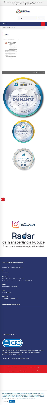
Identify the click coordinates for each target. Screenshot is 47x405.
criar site (12, 355)
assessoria (41, 355)
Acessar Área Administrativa (23, 376)
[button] (37, 77)
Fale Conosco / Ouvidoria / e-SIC (10, 303)
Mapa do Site (11, 376)
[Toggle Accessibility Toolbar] (3, 199)
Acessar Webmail (35, 376)
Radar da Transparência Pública (20, 363)
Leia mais (11, 398)
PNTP (9, 363)
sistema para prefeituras (22, 355)
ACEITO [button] (12, 401)
